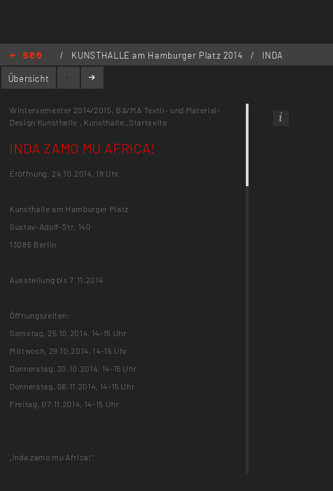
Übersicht (29, 78)
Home (26, 56)
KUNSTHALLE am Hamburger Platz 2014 (158, 55)
